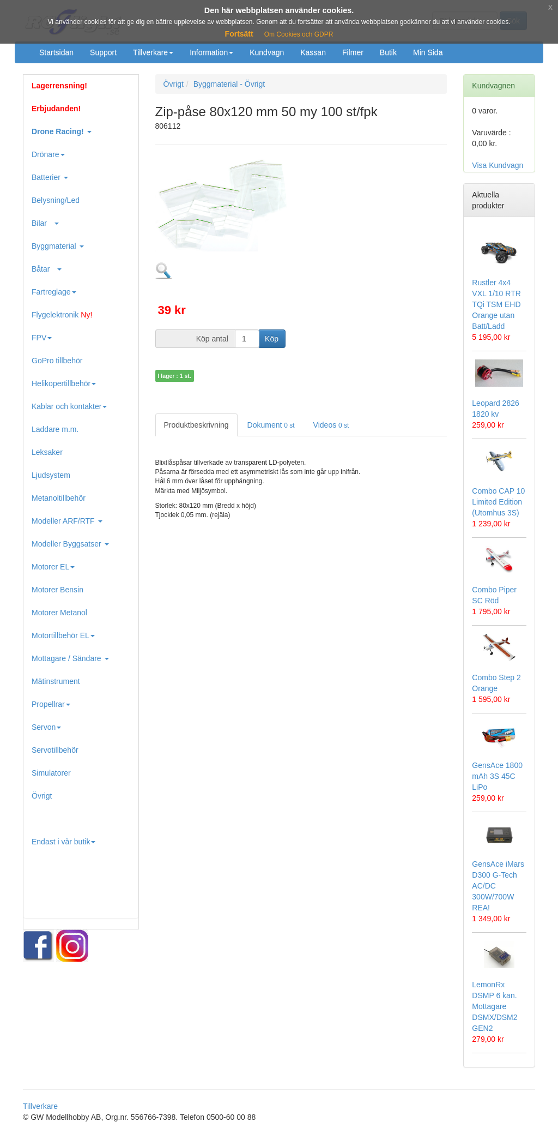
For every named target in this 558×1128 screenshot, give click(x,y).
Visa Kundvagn (497, 165)
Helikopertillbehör (64, 383)
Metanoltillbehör (59, 498)
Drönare (48, 154)
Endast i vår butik (63, 841)
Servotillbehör (55, 750)
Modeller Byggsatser (70, 543)
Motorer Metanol (59, 612)
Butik (388, 52)
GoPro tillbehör (57, 360)
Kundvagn (267, 52)
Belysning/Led (56, 200)
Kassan (313, 52)
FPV (42, 337)
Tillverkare (153, 52)
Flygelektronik (62, 314)
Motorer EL (53, 566)
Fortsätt (239, 33)
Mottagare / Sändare (70, 658)
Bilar (45, 223)
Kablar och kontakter (69, 406)
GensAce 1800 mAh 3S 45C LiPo (497, 776)
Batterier (50, 177)
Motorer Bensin (57, 589)
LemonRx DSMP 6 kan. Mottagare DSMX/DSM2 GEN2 (494, 1006)
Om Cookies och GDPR (298, 34)
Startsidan (56, 52)
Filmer (352, 52)
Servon (46, 727)
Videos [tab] (331, 425)
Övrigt (42, 795)
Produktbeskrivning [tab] (196, 425)
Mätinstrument (56, 681)
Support (103, 52)
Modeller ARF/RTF (67, 521)
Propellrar (51, 704)
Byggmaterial (58, 246)
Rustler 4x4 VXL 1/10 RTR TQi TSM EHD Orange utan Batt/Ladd (496, 304)
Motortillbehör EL (63, 635)
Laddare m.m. (55, 429)
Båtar (47, 269)
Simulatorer (51, 773)
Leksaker (47, 452)
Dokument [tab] (271, 425)
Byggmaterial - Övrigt (229, 84)
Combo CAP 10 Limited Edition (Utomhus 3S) (498, 502)
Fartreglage (54, 291)
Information (211, 52)
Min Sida (427, 52)
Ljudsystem (51, 475)
